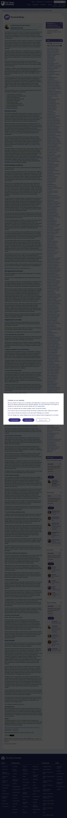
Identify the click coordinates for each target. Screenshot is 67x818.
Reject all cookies (28, 420)
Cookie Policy (41, 406)
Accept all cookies (14, 420)
